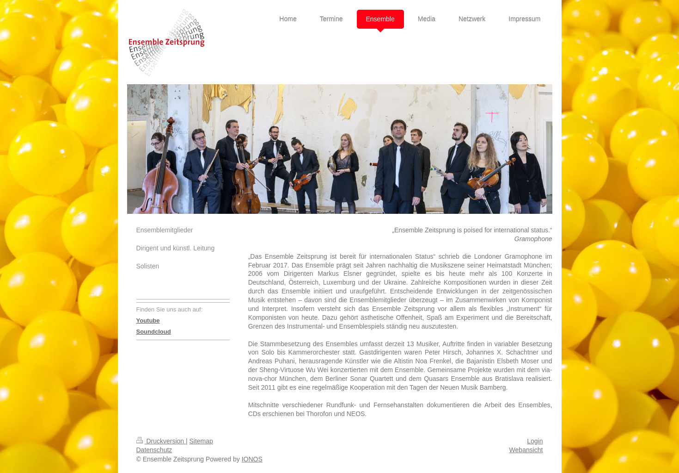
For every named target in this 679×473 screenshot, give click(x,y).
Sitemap (201, 441)
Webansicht (526, 450)
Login (535, 441)
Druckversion (161, 441)
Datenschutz (154, 450)
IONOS (252, 459)
